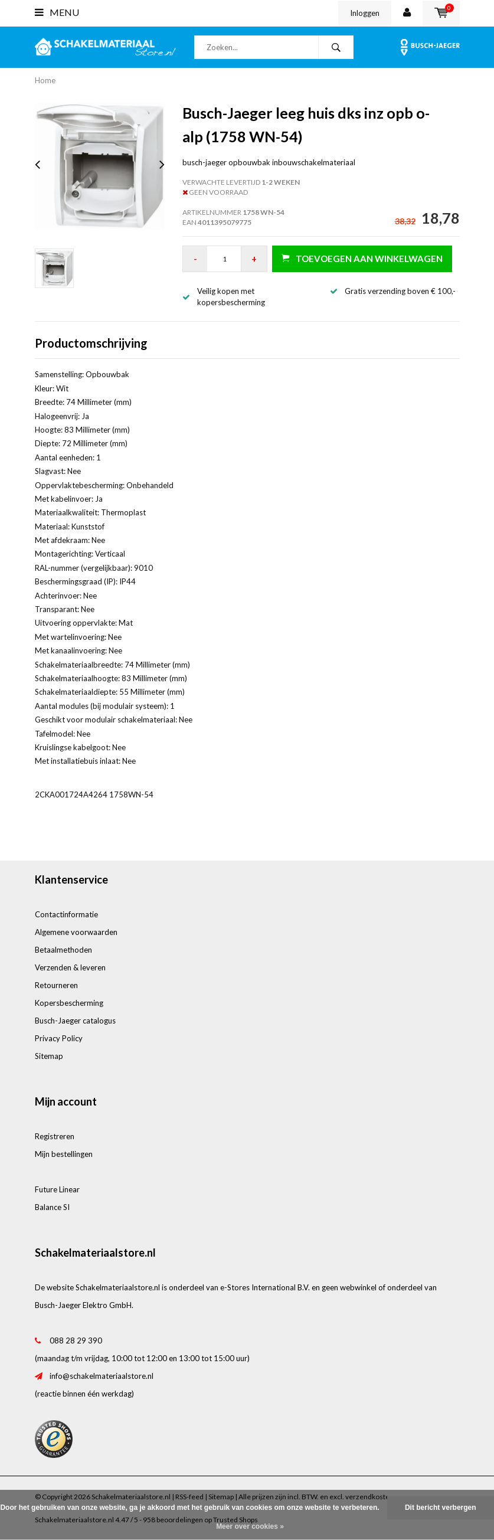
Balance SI (52, 1207)
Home (45, 80)
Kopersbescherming (69, 1003)
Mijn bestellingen (64, 1154)
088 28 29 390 (76, 1340)
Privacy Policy (59, 1038)
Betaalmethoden (63, 949)
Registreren (54, 1136)
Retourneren (56, 985)
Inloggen (365, 13)
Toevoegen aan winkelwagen (362, 258)
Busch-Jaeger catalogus (75, 1020)
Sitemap (49, 1056)
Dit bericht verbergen (440, 1507)
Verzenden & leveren (70, 967)
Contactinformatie (66, 914)
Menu (57, 12)
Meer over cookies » (250, 1526)
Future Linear (57, 1189)
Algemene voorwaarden (76, 932)
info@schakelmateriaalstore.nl (101, 1376)
